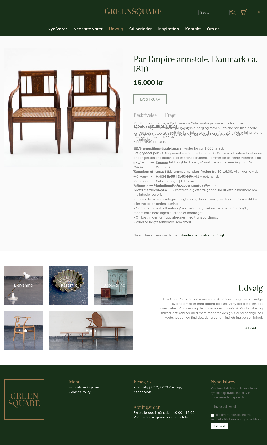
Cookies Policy (80, 392)
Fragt (170, 115)
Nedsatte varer (88, 28)
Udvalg (116, 28)
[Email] (237, 406)
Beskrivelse (145, 115)
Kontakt (193, 28)
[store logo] (133, 12)
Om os (213, 28)
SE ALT (250, 328)
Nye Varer (57, 28)
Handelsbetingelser (84, 387)
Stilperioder (140, 28)
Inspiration (168, 28)
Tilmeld (219, 426)
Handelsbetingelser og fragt (202, 235)
